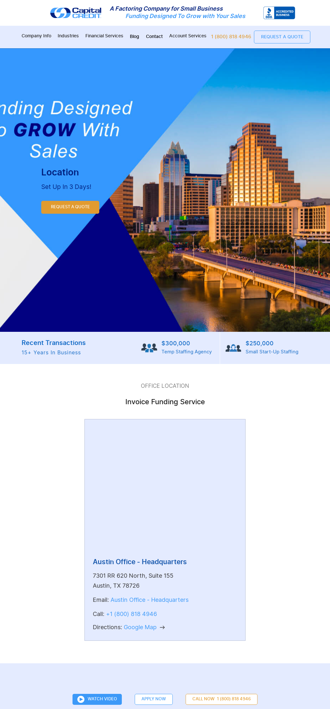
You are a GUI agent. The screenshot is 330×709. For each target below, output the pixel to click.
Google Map (140, 627)
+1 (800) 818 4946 (131, 614)
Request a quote (282, 37)
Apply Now (153, 699)
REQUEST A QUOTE (70, 207)
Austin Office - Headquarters (150, 600)
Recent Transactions (54, 349)
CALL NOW (221, 699)
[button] (36, 37)
